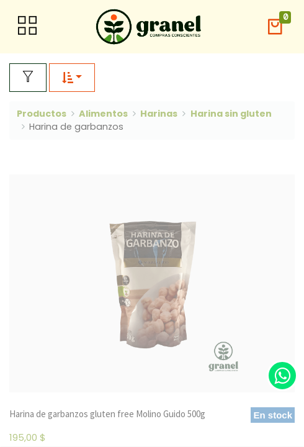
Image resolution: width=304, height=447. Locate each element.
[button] (275, 27)
